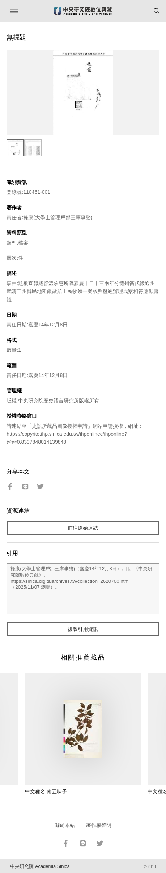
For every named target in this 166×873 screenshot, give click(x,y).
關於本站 (65, 825)
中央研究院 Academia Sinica (39, 866)
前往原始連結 (83, 528)
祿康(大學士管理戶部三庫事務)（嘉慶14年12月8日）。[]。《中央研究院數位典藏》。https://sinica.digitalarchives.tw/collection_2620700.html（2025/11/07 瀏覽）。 (83, 588)
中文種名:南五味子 (46, 791)
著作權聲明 (98, 825)
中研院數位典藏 (83, 11)
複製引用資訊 (83, 629)
